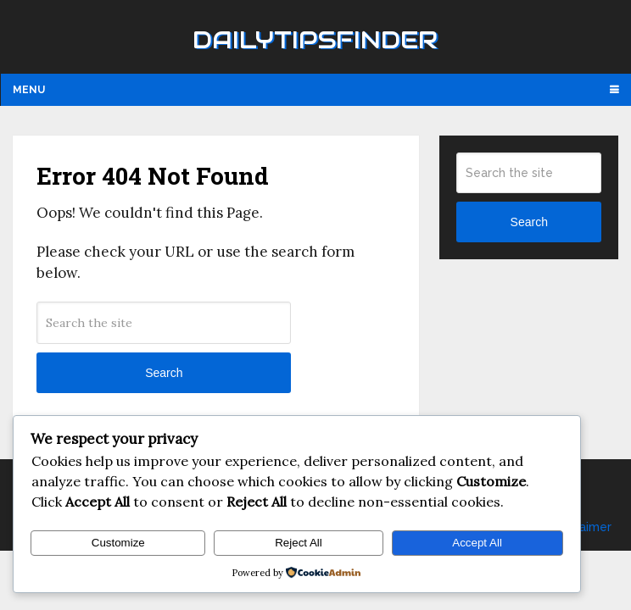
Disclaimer (581, 527)
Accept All (477, 542)
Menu (29, 90)
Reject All (298, 542)
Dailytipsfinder (315, 40)
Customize (118, 542)
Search (163, 373)
